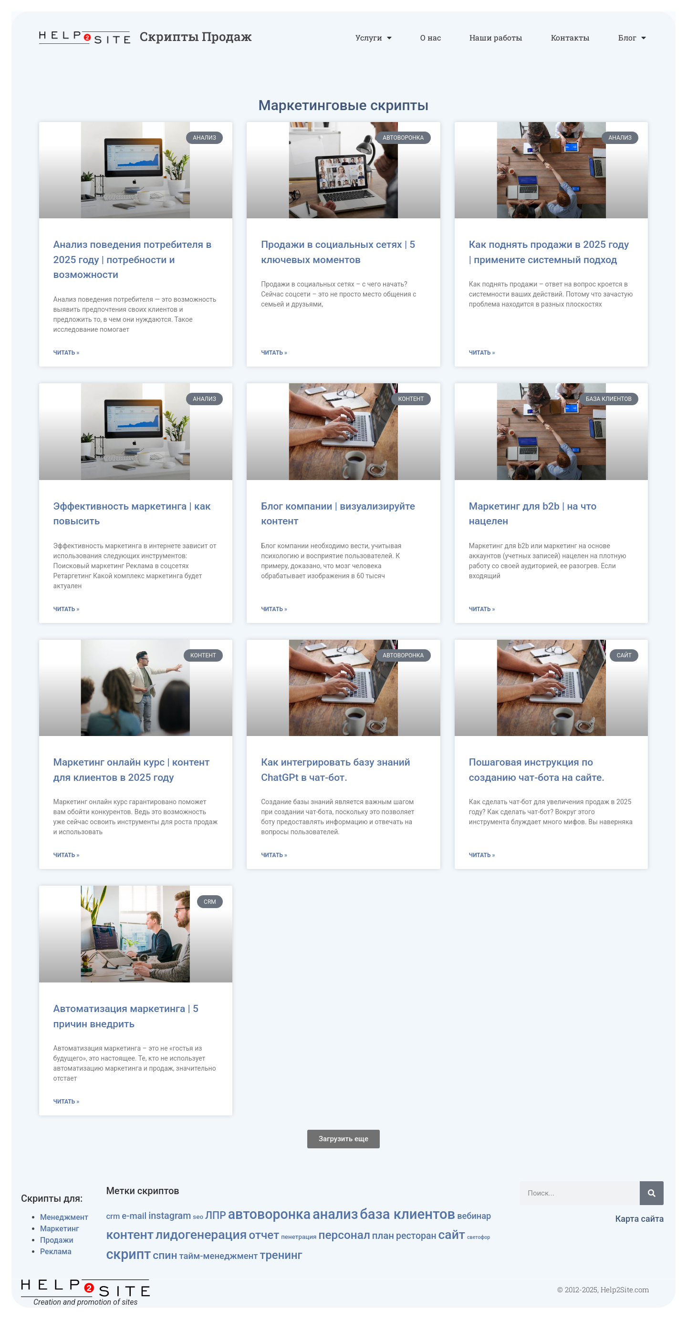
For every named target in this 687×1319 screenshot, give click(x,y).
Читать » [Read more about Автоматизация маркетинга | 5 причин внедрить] (66, 1101)
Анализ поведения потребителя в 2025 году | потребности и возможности (132, 259)
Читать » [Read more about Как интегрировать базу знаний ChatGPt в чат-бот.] (274, 855)
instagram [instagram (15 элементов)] (169, 1215)
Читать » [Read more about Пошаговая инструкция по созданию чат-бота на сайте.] (482, 855)
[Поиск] (652, 1193)
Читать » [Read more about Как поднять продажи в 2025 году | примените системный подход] (482, 352)
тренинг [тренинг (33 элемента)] (281, 1255)
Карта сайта (639, 1219)
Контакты (570, 37)
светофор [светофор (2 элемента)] (478, 1237)
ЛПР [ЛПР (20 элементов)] (215, 1215)
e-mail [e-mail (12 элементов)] (134, 1216)
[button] (343, 1139)
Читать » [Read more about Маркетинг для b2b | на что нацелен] (482, 609)
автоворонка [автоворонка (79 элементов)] (269, 1214)
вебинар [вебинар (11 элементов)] (474, 1216)
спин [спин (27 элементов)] (165, 1255)
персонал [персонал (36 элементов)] (344, 1235)
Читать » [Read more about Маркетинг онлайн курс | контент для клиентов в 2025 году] (66, 855)
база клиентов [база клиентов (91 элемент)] (407, 1214)
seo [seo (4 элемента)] (198, 1216)
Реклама (56, 1251)
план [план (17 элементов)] (383, 1235)
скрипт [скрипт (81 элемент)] (128, 1254)
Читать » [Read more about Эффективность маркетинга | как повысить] (66, 609)
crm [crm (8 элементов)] (113, 1216)
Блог (632, 37)
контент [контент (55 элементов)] (130, 1234)
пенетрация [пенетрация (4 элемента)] (298, 1236)
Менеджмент (64, 1217)
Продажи (56, 1240)
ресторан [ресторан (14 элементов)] (416, 1235)
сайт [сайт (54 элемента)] (452, 1234)
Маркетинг (59, 1228)
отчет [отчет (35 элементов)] (264, 1235)
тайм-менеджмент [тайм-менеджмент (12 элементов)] (218, 1256)
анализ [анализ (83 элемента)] (335, 1214)
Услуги (373, 37)
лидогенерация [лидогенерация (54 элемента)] (201, 1234)
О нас (430, 37)
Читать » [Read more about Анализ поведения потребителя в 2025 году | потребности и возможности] (66, 352)
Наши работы (495, 37)
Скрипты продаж (196, 36)
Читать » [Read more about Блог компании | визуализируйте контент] (274, 609)
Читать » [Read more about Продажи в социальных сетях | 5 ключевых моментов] (274, 352)
